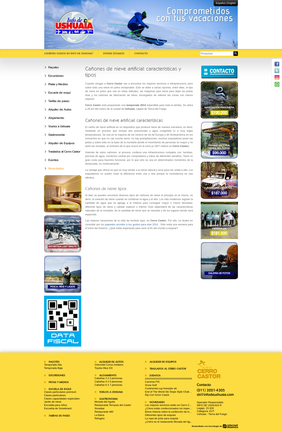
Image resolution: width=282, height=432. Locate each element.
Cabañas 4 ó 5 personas (108, 381)
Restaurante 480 (104, 411)
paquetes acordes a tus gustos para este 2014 (131, 224)
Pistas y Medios (58, 84)
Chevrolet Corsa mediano (109, 364)
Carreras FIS (152, 381)
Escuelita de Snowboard (57, 408)
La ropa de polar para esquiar (161, 418)
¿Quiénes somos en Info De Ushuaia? (68, 53)
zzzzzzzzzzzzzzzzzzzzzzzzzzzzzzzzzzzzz (168, 378)
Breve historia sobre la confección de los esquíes (172, 411)
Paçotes (53, 67)
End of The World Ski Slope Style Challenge (170, 391)
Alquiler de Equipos (61, 143)
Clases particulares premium (60, 391)
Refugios (100, 418)
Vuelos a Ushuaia (59, 126)
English (231, 3)
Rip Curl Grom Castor (157, 394)
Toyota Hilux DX (104, 368)
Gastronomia (56, 135)
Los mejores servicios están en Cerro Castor (170, 405)
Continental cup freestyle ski (161, 388)
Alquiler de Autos (59, 109)
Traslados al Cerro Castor (64, 151)
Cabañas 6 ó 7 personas (108, 384)
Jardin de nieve (52, 401)
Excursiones (55, 76)
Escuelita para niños (55, 405)
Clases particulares (55, 395)
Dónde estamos (113, 53)
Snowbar (100, 408)
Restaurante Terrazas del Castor (113, 405)
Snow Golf (151, 385)
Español (220, 3)
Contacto (141, 53)
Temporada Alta (53, 364)
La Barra (99, 415)
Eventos (53, 160)
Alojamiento (56, 118)
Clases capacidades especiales (62, 398)
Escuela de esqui (59, 92)
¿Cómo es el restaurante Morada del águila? (170, 421)
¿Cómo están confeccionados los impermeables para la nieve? (180, 408)
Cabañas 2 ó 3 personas (108, 378)
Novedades (56, 168)
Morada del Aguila (105, 401)
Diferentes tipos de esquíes (160, 415)
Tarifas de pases (58, 101)
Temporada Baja (53, 368)
